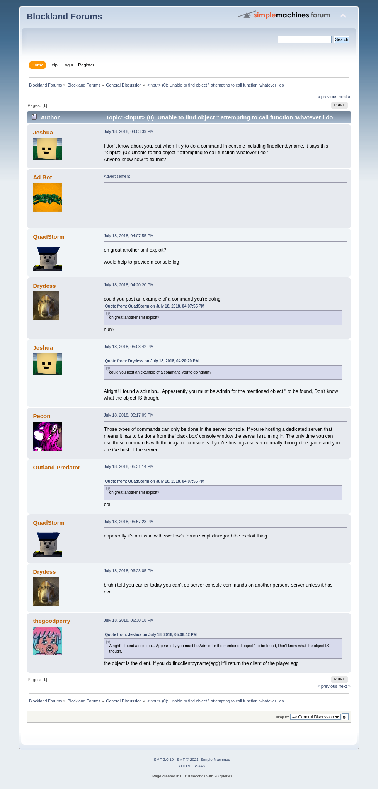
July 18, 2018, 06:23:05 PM (129, 570)
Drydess (44, 285)
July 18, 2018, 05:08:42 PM (129, 346)
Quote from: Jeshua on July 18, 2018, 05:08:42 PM (151, 635)
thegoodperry (51, 620)
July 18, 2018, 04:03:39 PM (129, 131)
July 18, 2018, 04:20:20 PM (129, 284)
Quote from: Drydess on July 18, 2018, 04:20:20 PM (152, 361)
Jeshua (43, 132)
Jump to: (282, 717)
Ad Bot (42, 177)
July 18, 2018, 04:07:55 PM (129, 235)
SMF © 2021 (188, 759)
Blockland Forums (64, 16)
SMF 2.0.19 (164, 759)
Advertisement (117, 176)
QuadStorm (49, 236)
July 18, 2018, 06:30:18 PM (129, 620)
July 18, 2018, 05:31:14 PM (129, 466)
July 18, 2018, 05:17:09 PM (129, 415)
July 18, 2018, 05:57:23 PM (129, 521)
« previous (327, 96)
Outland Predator (56, 467)
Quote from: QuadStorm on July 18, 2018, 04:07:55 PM (154, 306)
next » (345, 96)
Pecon (41, 416)
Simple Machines (215, 759)
